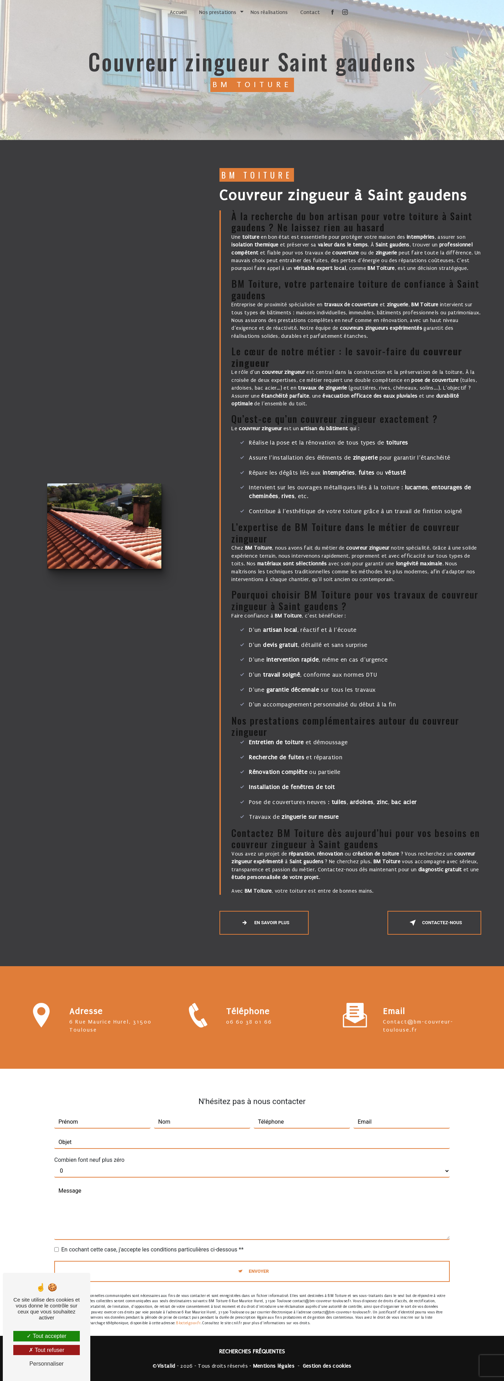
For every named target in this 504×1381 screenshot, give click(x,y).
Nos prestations (217, 12)
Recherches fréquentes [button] (252, 1351)
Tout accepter (46, 1336)
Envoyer (259, 1259)
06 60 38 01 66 (249, 1034)
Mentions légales (273, 1366)
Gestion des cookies (327, 1366)
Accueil (178, 12)
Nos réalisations (269, 12)
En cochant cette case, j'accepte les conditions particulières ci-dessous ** (152, 1238)
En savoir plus (264, 923)
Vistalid (166, 1366)
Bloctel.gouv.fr (188, 1311)
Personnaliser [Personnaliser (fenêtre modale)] (46, 1364)
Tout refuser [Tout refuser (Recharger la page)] (46, 1350)
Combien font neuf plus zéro (89, 1148)
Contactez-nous (434, 923)
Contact (310, 12)
